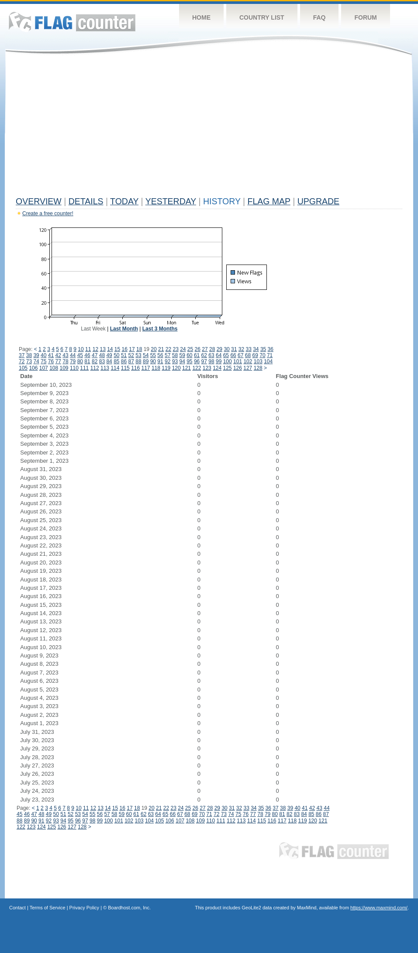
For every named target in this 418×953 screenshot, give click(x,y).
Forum (365, 17)
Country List (261, 17)
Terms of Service (48, 907)
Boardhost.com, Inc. (129, 907)
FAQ (319, 17)
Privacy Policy (84, 907)
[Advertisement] (209, 127)
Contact (17, 907)
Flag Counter (72, 21)
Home (201, 17)
